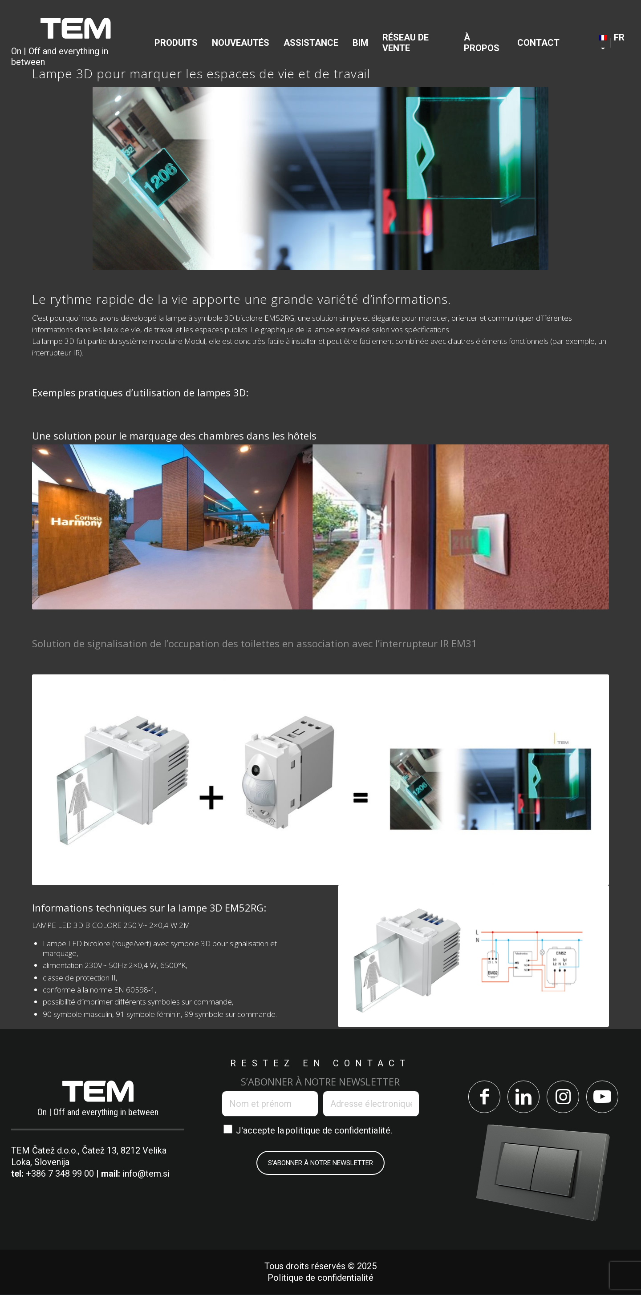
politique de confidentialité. (338, 1130)
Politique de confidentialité (320, 1278)
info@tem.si (146, 1173)
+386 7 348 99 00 (60, 1173)
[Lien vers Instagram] (563, 1097)
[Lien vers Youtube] (604, 1097)
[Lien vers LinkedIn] (523, 1097)
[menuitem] (176, 42)
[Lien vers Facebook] (482, 1097)
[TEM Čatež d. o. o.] (75, 43)
